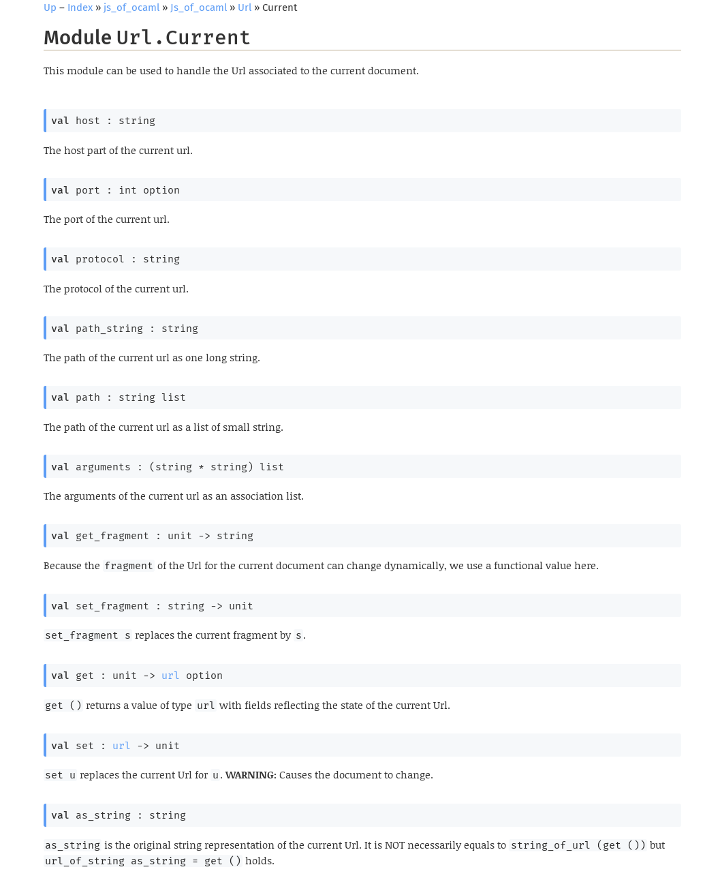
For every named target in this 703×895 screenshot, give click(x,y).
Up (50, 7)
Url (244, 7)
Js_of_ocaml (198, 7)
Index (80, 7)
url (170, 675)
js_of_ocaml (131, 7)
